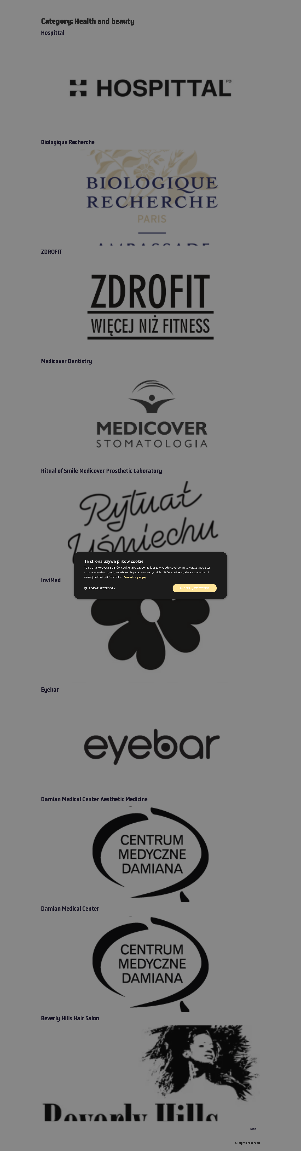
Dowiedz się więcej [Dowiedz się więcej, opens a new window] (134, 577)
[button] (99, 588)
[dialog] (150, 575)
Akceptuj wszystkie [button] (194, 588)
